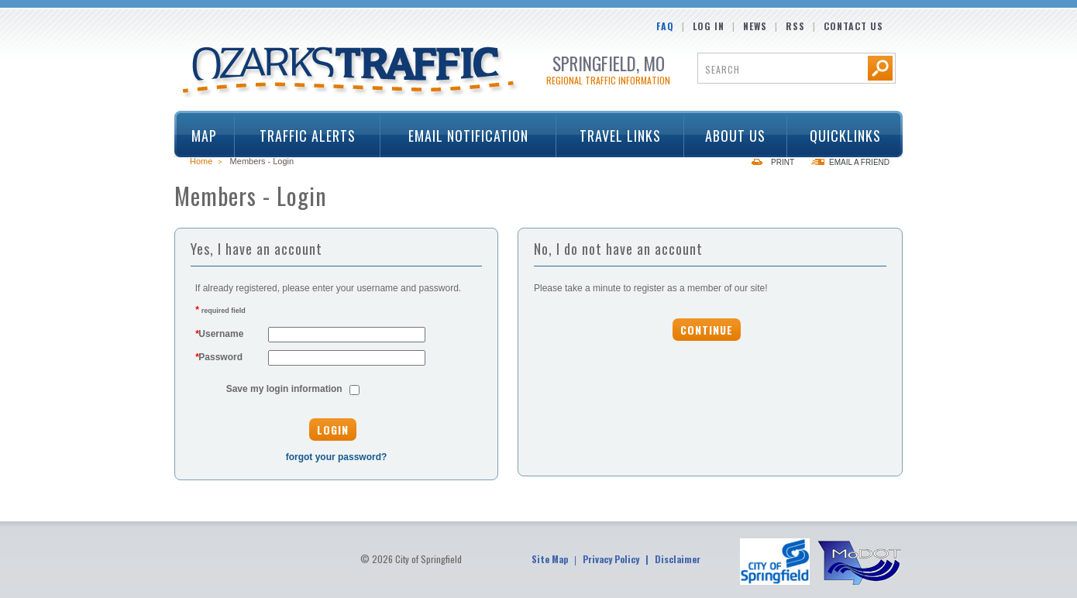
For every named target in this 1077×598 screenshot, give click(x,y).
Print (782, 162)
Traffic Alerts (302, 136)
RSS (795, 26)
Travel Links (614, 136)
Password (219, 357)
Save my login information (284, 388)
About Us (730, 136)
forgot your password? (336, 457)
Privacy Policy (611, 558)
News (755, 26)
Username (219, 333)
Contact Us (853, 26)
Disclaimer (677, 558)
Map (204, 136)
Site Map (550, 558)
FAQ (665, 26)
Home (201, 161)
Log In (708, 26)
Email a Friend (859, 162)
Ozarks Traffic (350, 72)
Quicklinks (839, 136)
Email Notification (468, 136)
